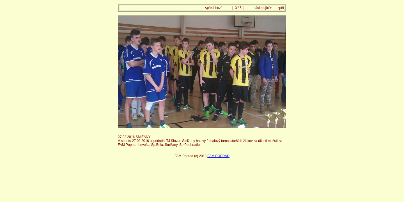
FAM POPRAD (218, 156)
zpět (280, 8)
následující (262, 8)
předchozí (213, 8)
